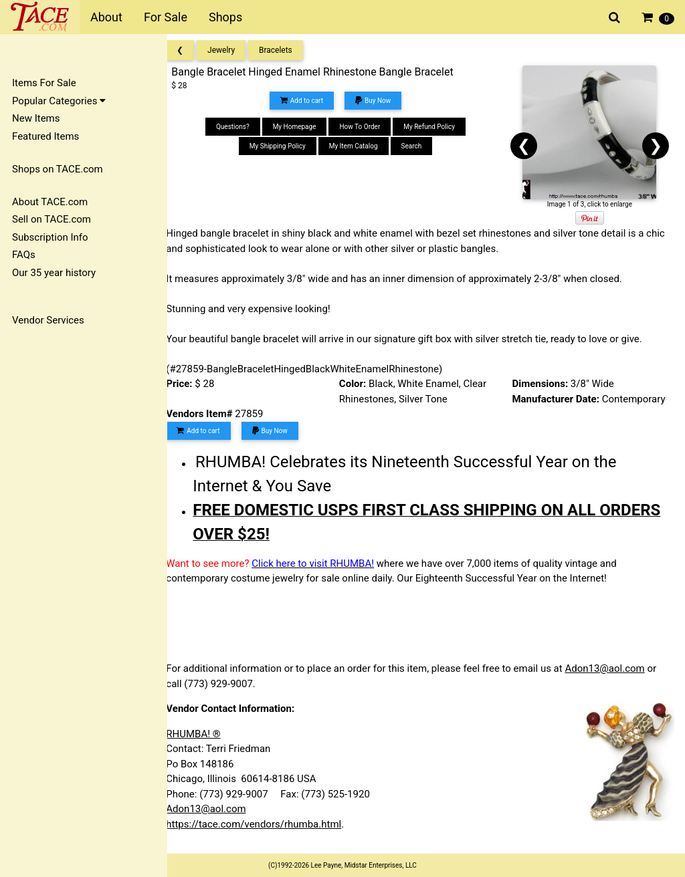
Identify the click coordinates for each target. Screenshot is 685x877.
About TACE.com (50, 202)
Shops (225, 17)
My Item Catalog (360, 146)
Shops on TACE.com (57, 169)
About (106, 17)
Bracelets (287, 50)
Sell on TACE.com (51, 219)
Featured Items (45, 136)
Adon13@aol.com (616, 668)
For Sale (165, 17)
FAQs (23, 255)
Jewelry (233, 50)
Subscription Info (50, 237)
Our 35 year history (54, 273)
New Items (36, 118)
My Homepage (302, 126)
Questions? (241, 126)
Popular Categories (59, 101)
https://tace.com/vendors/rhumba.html (265, 824)
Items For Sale (44, 83)
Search (419, 146)
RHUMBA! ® (205, 734)
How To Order (367, 126)
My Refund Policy (437, 126)
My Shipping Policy (286, 146)
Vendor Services (48, 320)
